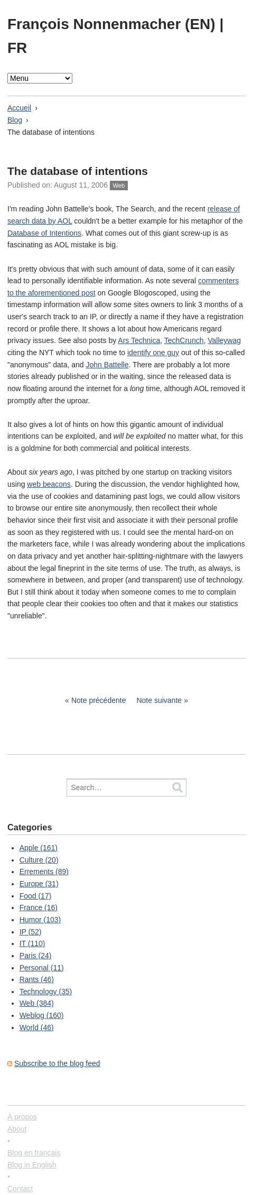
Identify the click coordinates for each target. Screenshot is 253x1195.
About (17, 1129)
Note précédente (98, 700)
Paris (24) (36, 955)
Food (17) (36, 896)
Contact (20, 1188)
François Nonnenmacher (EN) (113, 24)
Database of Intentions (44, 233)
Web (119, 185)
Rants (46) (37, 979)
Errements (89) (44, 871)
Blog (14, 120)
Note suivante (159, 700)
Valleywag (224, 340)
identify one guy (153, 352)
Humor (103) (40, 919)
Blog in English (32, 1165)
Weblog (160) (42, 1015)
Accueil (19, 108)
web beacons (49, 484)
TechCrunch (184, 340)
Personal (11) (42, 968)
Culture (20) (39, 860)
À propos (22, 1117)
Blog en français (33, 1152)
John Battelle (107, 364)
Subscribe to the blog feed (57, 1063)
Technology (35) (46, 991)
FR (17, 48)
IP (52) (31, 932)
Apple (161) (39, 848)
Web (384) (37, 1003)
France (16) (39, 907)
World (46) (37, 1027)
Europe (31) (39, 883)
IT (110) (32, 943)
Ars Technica (139, 340)
